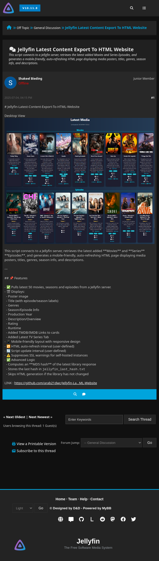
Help (83, 499)
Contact (96, 499)
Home (60, 499)
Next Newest (39, 416)
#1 (153, 97)
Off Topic (23, 28)
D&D (76, 508)
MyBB (106, 508)
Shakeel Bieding (30, 78)
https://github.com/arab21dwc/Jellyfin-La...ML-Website (55, 382)
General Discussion (47, 28)
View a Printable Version (36, 443)
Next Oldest (15, 416)
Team (72, 499)
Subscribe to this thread (36, 450)
